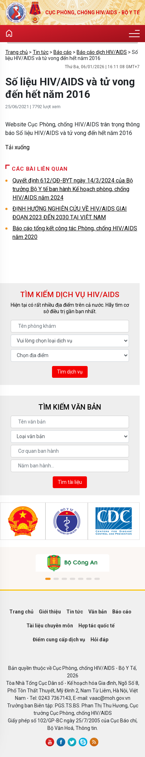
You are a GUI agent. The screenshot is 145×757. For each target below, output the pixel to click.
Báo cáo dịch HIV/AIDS (102, 52)
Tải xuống (17, 147)
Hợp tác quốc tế (96, 625)
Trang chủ (16, 52)
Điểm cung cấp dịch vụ (59, 639)
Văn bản (97, 612)
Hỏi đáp (99, 639)
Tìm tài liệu (70, 482)
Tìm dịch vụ (70, 372)
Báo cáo (62, 52)
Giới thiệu (50, 612)
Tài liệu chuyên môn (49, 625)
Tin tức (40, 52)
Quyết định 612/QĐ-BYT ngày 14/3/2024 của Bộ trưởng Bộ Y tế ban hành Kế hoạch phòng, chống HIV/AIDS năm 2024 (72, 189)
